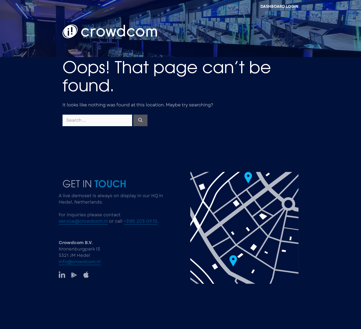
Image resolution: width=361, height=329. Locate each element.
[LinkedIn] (59, 274)
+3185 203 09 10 (138, 221)
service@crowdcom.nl (80, 221)
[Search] (140, 120)
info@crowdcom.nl (77, 262)
